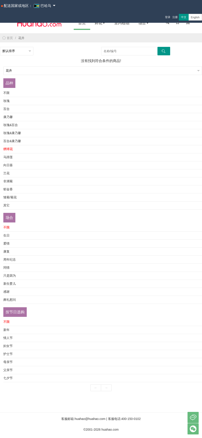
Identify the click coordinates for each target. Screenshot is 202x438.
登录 (167, 17)
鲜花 (100, 23)
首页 (82, 23)
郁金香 (8, 189)
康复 (6, 251)
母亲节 (8, 362)
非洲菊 (8, 181)
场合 (143, 23)
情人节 (8, 338)
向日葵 (8, 165)
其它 (6, 205)
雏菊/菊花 (10, 197)
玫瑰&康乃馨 (12, 133)
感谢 (6, 291)
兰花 (6, 173)
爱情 (6, 243)
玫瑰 (6, 101)
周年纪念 (9, 259)
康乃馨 (8, 117)
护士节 (8, 354)
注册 (175, 17)
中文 (183, 17)
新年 (6, 330)
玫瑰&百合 (10, 125)
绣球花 (8, 149)
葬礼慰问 (9, 299)
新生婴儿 (9, 283)
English (195, 17)
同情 (6, 267)
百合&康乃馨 (12, 141)
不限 (6, 93)
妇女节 (8, 346)
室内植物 (121, 23)
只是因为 (9, 275)
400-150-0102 (131, 419)
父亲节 (8, 370)
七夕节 (8, 378)
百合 (6, 109)
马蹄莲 (8, 157)
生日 (6, 235)
